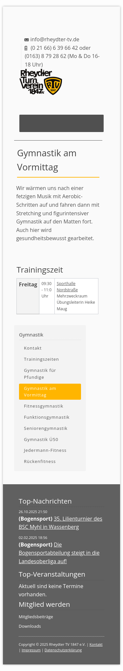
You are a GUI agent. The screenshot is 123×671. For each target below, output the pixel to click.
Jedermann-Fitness (45, 450)
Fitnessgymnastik (43, 406)
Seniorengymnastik (46, 428)
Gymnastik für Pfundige (40, 373)
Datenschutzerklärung (63, 649)
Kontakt (33, 348)
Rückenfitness (40, 461)
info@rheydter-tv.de (54, 39)
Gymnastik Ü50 (41, 439)
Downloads (30, 626)
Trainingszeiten (41, 359)
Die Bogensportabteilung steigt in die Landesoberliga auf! (59, 553)
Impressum (31, 649)
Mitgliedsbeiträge (36, 617)
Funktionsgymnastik (47, 417)
